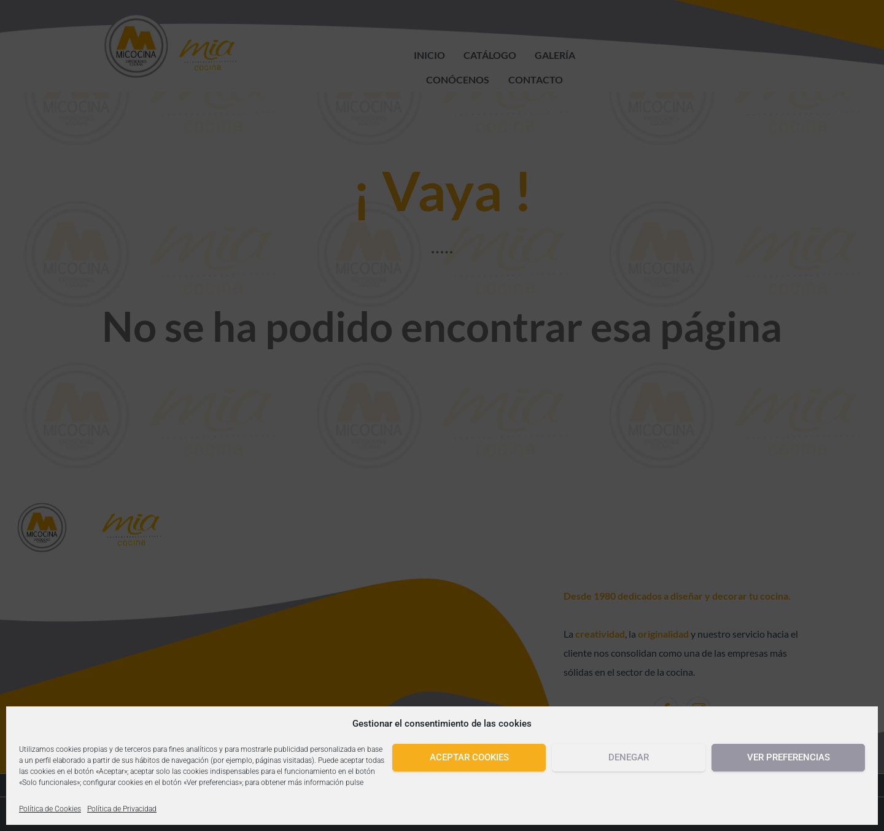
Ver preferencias (788, 757)
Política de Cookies (50, 809)
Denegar (628, 757)
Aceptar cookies (469, 757)
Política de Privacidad (122, 809)
